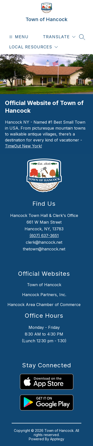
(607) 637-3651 (44, 235)
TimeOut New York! (23, 145)
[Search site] (82, 37)
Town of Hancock (44, 284)
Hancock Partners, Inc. (44, 294)
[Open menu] (18, 37)
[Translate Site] (59, 37)
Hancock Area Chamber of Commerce (44, 304)
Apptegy (57, 439)
